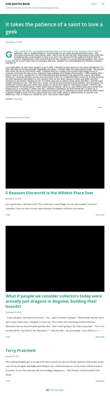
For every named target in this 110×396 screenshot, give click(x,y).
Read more (100, 215)
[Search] (94, 4)
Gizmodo (18, 99)
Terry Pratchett (21, 350)
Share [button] (99, 108)
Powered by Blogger (55, 390)
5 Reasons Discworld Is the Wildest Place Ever (49, 192)
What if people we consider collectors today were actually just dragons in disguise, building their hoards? (54, 301)
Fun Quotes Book (18, 4)
